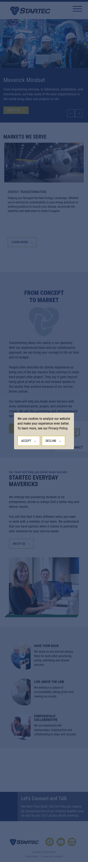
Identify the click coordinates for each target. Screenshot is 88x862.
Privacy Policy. (58, 428)
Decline (51, 441)
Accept (26, 441)
